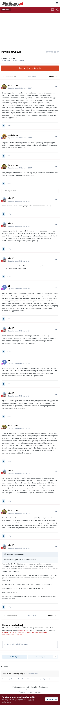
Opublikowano (20, 88)
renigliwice (13, 135)
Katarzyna (10, 58)
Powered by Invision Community (30, 692)
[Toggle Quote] (5, 554)
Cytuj (9, 126)
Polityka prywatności (21, 687)
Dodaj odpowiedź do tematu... (17, 644)
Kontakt (34, 687)
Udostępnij (14, 657)
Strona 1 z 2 (32, 76)
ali (9, 286)
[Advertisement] (30, 30)
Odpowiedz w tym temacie (30, 68)
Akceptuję (52, 699)
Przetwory (20, 60)
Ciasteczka (43, 687)
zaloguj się (22, 630)
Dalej (51, 76)
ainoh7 (11, 198)
